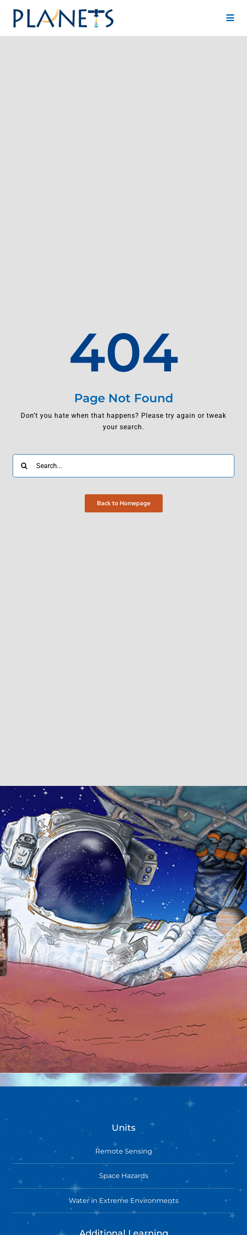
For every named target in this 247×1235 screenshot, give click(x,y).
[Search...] (123, 465)
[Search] (24, 465)
